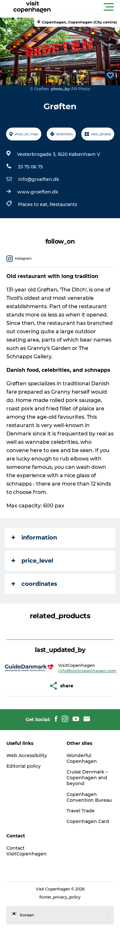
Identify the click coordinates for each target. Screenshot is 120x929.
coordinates (34, 583)
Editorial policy (23, 766)
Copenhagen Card (88, 821)
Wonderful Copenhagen (82, 758)
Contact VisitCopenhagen (26, 851)
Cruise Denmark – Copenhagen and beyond (87, 777)
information (34, 537)
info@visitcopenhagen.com (87, 670)
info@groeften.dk (38, 179)
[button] (89, 7)
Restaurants (63, 204)
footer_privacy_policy (60, 897)
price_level (32, 560)
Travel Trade (81, 811)
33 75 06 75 (30, 167)
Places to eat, (34, 204)
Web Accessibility (26, 755)
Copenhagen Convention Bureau (89, 797)
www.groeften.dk (37, 192)
